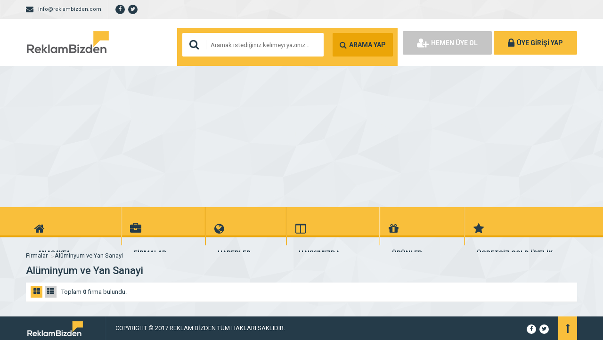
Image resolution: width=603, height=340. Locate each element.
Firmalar (37, 255)
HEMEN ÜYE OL (447, 43)
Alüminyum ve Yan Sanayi (89, 255)
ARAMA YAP (363, 45)
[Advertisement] (301, 136)
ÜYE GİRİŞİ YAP (535, 43)
